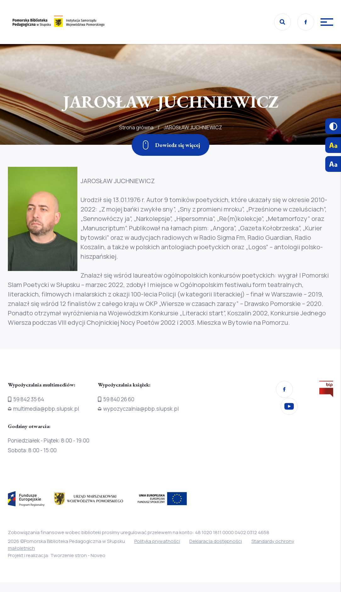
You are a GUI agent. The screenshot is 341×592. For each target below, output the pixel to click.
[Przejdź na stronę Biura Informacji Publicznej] (326, 390)
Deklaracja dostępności (215, 541)
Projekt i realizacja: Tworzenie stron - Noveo (56, 555)
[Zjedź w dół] (171, 145)
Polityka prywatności (157, 541)
